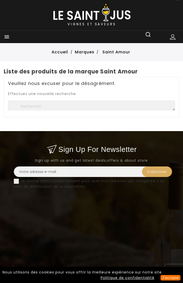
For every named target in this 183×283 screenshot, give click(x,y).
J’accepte (170, 278)
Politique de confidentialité (127, 277)
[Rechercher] (91, 106)
